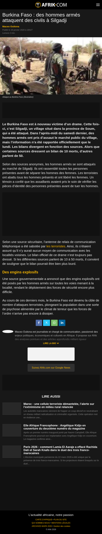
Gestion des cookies (61, 526)
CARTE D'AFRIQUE (43, 520)
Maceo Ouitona (10, 26)
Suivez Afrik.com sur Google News (51, 367)
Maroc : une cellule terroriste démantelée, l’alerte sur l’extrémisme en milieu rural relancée (59, 405)
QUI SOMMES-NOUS (41, 523)
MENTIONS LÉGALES (61, 523)
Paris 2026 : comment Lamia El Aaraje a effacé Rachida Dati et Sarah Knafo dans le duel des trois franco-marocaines (60, 450)
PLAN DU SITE (60, 520)
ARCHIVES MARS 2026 (42, 526)
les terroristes (55, 246)
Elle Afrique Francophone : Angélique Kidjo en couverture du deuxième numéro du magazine (55, 427)
